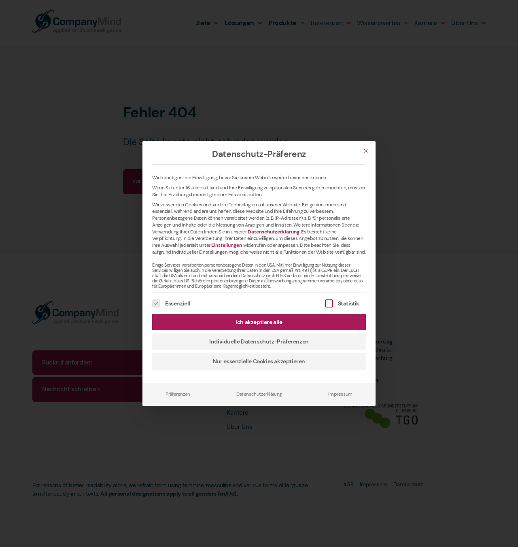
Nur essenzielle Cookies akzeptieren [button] (259, 361)
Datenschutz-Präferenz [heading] (259, 154)
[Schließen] (365, 150)
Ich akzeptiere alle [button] (259, 322)
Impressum (340, 394)
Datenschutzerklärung (273, 232)
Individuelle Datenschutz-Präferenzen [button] (259, 341)
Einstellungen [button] (226, 245)
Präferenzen (178, 394)
